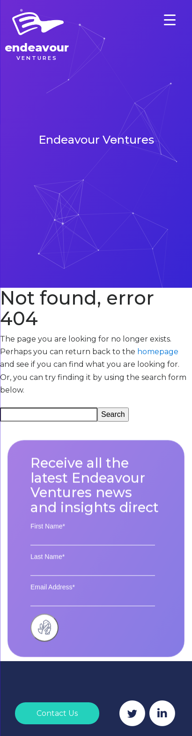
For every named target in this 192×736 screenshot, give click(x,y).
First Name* (47, 535)
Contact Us (57, 713)
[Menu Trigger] (170, 20)
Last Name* (47, 565)
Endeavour (37, 51)
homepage (157, 351)
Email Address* (52, 596)
